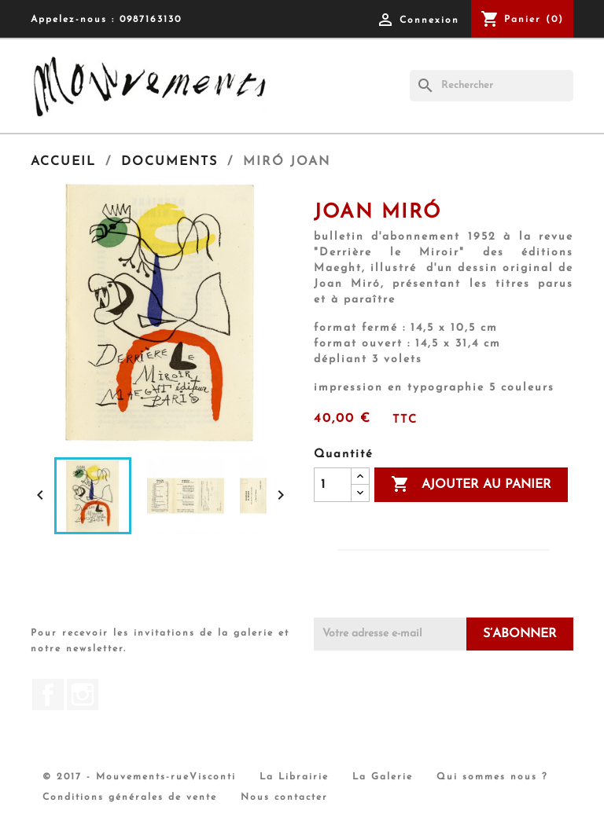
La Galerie (382, 777)
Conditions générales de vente (129, 797)
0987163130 (151, 19)
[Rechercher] (491, 85)
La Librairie (294, 777)
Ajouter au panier (471, 485)
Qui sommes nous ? (492, 777)
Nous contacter (284, 797)
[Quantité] (333, 484)
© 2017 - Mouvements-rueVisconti (139, 777)
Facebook (48, 694)
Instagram (82, 694)
